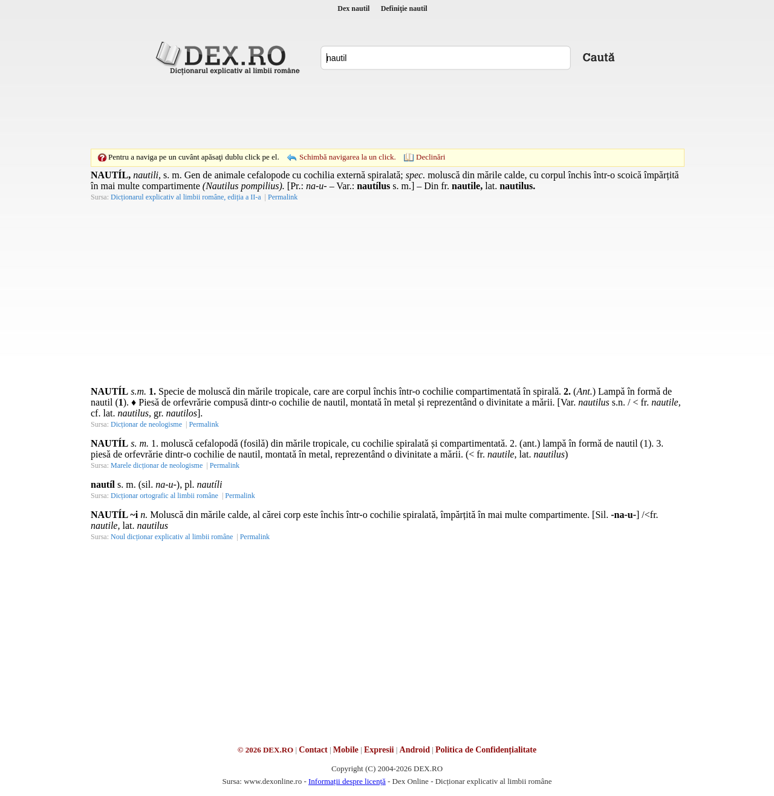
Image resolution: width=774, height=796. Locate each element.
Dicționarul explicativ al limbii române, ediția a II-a (186, 197)
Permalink (283, 197)
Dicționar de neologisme (146, 424)
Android (415, 749)
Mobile (346, 749)
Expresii (379, 749)
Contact (313, 749)
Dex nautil (353, 8)
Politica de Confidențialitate (485, 749)
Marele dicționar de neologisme (157, 465)
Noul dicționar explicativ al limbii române (172, 536)
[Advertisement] (387, 112)
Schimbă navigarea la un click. (347, 156)
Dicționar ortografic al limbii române (164, 495)
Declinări (430, 156)
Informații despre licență (347, 781)
